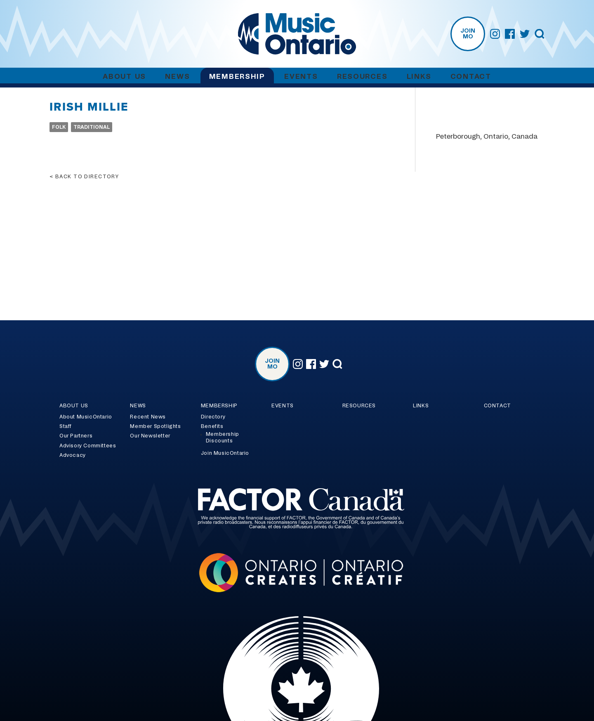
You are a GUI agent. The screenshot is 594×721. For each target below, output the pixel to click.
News (177, 76)
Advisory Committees (87, 445)
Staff (65, 426)
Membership (237, 76)
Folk (59, 127)
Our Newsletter (150, 435)
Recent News (148, 416)
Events (301, 76)
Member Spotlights (155, 426)
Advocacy (72, 455)
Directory (213, 416)
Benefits (212, 426)
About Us (124, 76)
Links (419, 76)
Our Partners (75, 435)
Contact (470, 76)
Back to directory (87, 176)
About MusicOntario (85, 416)
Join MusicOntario (225, 453)
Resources (362, 76)
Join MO (467, 34)
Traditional (91, 127)
